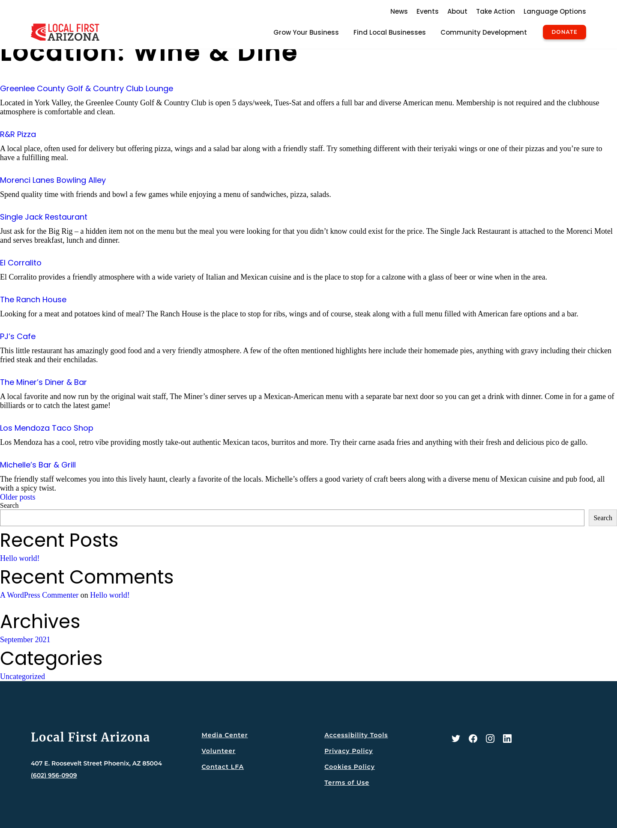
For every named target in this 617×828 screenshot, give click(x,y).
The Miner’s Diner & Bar (43, 382)
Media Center (224, 735)
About (457, 11)
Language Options (555, 11)
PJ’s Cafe (18, 336)
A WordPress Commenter (39, 595)
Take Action (495, 11)
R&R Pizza (18, 134)
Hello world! (19, 558)
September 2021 (25, 639)
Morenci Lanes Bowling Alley (53, 180)
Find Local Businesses (389, 32)
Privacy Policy (348, 751)
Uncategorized (22, 676)
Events (427, 11)
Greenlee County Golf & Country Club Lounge (86, 88)
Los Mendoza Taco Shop (46, 428)
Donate (564, 32)
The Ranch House (33, 299)
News (399, 11)
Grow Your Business (306, 32)
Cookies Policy (349, 767)
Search (9, 505)
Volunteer (218, 751)
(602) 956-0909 (54, 775)
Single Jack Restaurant (43, 216)
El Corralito (21, 262)
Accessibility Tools (356, 735)
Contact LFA (222, 767)
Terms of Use (346, 782)
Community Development (483, 32)
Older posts (18, 497)
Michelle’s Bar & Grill (38, 464)
